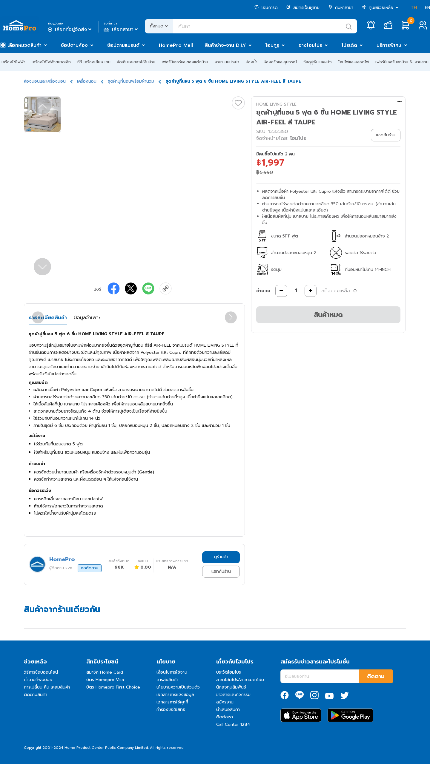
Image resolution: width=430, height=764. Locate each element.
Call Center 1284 (233, 724)
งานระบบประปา (226, 62)
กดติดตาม (89, 568)
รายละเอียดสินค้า (48, 317)
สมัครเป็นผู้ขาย (303, 7)
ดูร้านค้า (221, 557)
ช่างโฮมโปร (310, 45)
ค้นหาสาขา (340, 7)
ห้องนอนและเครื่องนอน (45, 81)
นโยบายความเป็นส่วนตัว (178, 687)
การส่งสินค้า (167, 680)
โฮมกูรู (272, 45)
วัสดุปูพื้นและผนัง (317, 62)
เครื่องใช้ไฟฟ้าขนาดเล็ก (51, 62)
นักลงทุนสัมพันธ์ (231, 687)
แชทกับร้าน (221, 571)
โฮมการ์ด (266, 7)
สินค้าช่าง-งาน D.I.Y (225, 45)
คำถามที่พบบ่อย (38, 680)
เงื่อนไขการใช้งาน (171, 672)
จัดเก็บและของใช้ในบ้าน (136, 62)
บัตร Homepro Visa (105, 680)
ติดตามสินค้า (35, 695)
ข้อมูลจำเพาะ (87, 317)
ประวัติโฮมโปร (228, 672)
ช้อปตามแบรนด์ (123, 45)
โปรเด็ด (349, 45)
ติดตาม (376, 676)
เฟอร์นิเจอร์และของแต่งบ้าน (185, 62)
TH (414, 7)
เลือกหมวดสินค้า (24, 45)
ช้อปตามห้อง (74, 45)
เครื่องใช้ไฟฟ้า (13, 62)
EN (427, 7)
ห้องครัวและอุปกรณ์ (280, 62)
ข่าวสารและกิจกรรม (233, 695)
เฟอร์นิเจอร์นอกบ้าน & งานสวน (402, 62)
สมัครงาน (225, 702)
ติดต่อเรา (224, 717)
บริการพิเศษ (389, 45)
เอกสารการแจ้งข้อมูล (175, 695)
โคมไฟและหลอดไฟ (353, 62)
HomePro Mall (176, 45)
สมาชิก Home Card (104, 672)
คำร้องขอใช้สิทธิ (170, 709)
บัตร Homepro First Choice (113, 687)
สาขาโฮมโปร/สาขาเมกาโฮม (240, 680)
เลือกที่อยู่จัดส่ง (70, 30)
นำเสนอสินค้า (228, 709)
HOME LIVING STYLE (276, 104)
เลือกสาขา (121, 30)
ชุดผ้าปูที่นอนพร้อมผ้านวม (131, 81)
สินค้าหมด (328, 315)
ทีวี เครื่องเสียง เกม (93, 62)
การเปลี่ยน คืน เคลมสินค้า (47, 687)
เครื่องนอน (86, 81)
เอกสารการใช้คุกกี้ (172, 702)
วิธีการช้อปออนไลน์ (41, 672)
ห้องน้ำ (251, 62)
